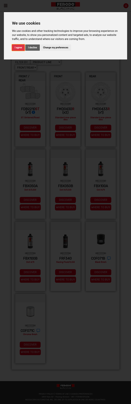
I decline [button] (32, 47)
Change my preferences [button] (55, 47)
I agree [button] (18, 47)
